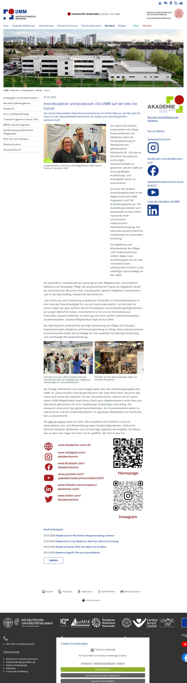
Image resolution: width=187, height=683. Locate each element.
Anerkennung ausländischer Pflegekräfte (18, 132)
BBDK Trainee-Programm (16, 124)
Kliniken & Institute (67, 25)
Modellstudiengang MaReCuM (20, 662)
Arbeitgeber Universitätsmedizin (20, 97)
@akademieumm (158, 139)
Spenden (129, 671)
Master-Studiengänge (16, 665)
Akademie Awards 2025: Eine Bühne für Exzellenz (81, 546)
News (39, 90)
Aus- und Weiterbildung (16, 114)
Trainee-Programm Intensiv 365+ (20, 119)
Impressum (67, 591)
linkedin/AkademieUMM (163, 201)
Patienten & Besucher (23, 25)
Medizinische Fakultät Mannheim (22, 658)
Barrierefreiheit (108, 591)
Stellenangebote (132, 658)
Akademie (28, 90)
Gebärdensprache (132, 591)
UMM (6, 90)
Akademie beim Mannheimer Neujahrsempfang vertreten (85, 535)
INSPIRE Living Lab (71, 662)
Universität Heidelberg (17, 671)
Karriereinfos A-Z (12, 149)
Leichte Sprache (93, 600)
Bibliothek (11, 668)
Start (6, 25)
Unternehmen (46, 25)
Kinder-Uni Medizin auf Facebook (78, 665)
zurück (53, 560)
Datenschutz (86, 591)
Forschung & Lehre (91, 25)
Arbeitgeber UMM (71, 658)
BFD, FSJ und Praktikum (16, 139)
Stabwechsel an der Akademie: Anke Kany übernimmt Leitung (87, 541)
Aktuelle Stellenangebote (16, 103)
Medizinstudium (12, 144)
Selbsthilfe (130, 665)
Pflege (136, 25)
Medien (122, 25)
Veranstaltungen (133, 662)
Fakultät (146, 25)
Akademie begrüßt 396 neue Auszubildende (77, 552)
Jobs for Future (56, 421)
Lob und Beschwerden (135, 668)
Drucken (49, 591)
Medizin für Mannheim (73, 668)
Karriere (110, 25)
